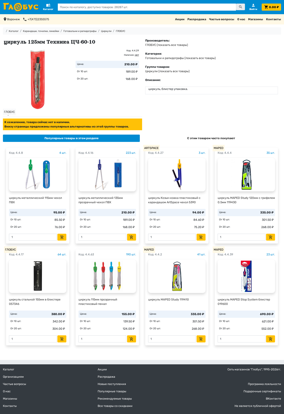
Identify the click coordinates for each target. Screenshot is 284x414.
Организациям (13, 377)
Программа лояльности (264, 384)
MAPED (218, 148)
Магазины (255, 19)
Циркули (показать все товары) (167, 71)
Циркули (106, 31)
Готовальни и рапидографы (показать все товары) (180, 58)
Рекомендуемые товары (115, 398)
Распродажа (196, 19)
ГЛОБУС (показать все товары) (166, 45)
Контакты (273, 19)
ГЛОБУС (120, 31)
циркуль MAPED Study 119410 (168, 299)
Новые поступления (112, 384)
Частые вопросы (221, 19)
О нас (241, 19)
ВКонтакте (273, 398)
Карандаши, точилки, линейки (41, 31)
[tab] (71, 138)
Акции (179, 19)
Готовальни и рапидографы (80, 31)
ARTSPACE (151, 148)
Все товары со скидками (115, 406)
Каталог (14, 31)
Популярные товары (112, 391)
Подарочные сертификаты (262, 391)
